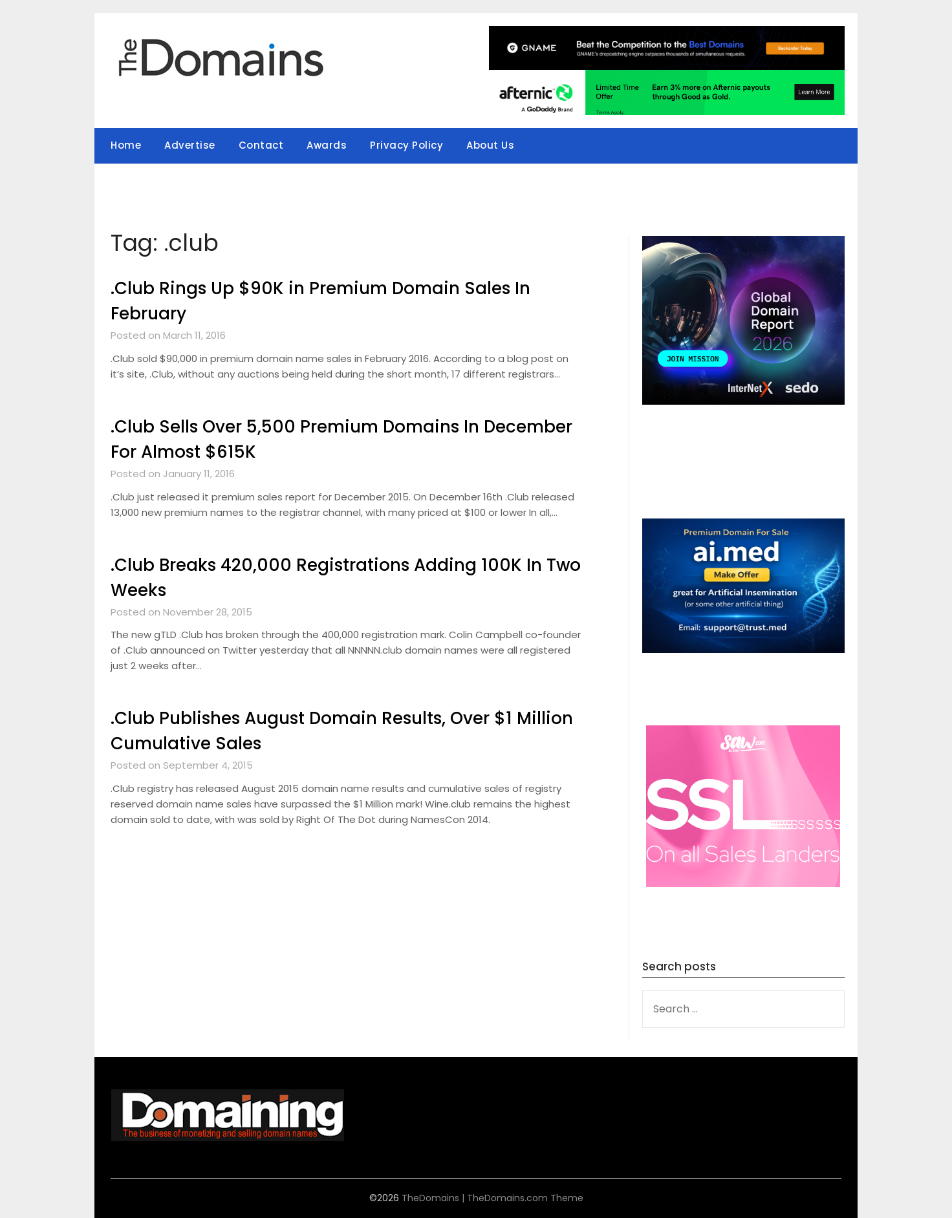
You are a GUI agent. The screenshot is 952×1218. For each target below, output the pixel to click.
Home (126, 145)
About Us (490, 145)
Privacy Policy (406, 145)
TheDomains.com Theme (525, 1197)
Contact (261, 145)
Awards (327, 145)
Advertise (189, 145)
